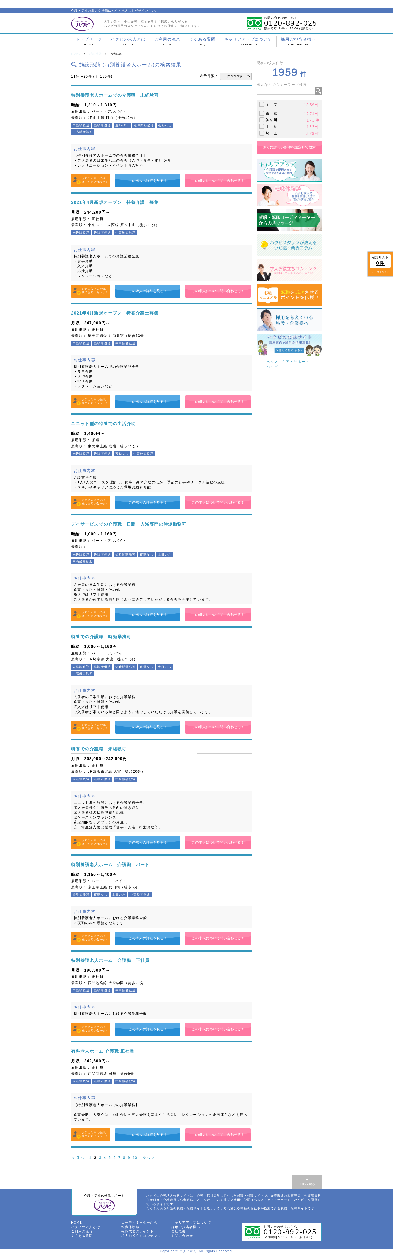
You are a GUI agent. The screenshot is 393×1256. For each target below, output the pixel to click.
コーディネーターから (138, 1224)
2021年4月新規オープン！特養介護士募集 (122, 202)
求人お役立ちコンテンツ (139, 1237)
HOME (75, 53)
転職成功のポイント (136, 1233)
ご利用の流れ (167, 41)
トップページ (89, 41)
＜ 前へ (77, 1157)
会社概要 (178, 1233)
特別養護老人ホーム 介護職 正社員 (116, 959)
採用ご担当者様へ (298, 41)
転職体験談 (129, 1229)
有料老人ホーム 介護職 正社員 (107, 1050)
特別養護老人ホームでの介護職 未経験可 (122, 94)
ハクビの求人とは (128, 41)
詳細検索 (94, 53)
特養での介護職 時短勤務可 (106, 636)
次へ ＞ (149, 1157)
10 (135, 1157)
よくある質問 (202, 41)
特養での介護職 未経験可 (103, 748)
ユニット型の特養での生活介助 (108, 423)
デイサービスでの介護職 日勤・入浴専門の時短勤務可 (138, 523)
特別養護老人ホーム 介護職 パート (116, 864)
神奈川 (271, 120)
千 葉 (271, 126)
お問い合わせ (181, 1237)
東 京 (271, 113)
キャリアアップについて (248, 41)
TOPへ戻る (307, 1183)
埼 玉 (271, 133)
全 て (271, 104)
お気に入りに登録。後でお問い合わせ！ (95, 180)
